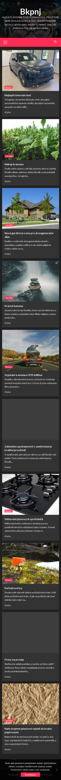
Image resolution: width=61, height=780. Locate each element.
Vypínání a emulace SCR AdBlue (23, 374)
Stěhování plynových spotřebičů (24, 519)
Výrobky (9, 156)
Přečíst (8, 112)
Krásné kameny (14, 305)
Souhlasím (30, 774)
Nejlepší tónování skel (18, 95)
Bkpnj (30, 11)
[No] (57, 769)
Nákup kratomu (14, 164)
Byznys (9, 87)
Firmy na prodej (14, 659)
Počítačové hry (13, 588)
